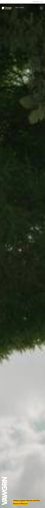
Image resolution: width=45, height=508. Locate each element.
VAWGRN (22, 7)
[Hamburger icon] (41, 8)
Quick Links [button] (35, 1)
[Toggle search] (42, 2)
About (16, 7)
